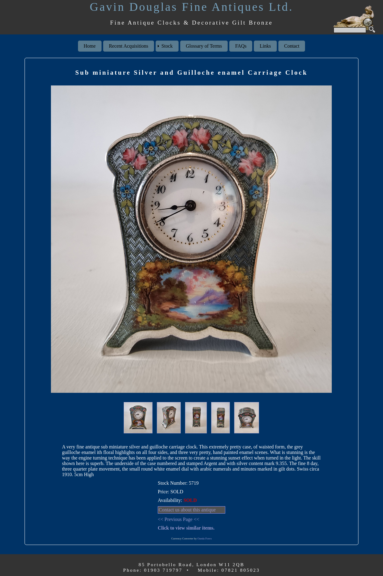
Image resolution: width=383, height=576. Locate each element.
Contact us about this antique (187, 509)
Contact (292, 46)
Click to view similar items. (186, 528)
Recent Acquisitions (128, 46)
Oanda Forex (204, 538)
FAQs (240, 46)
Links (265, 46)
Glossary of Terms (204, 46)
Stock (166, 46)
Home (90, 46)
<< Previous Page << (178, 519)
